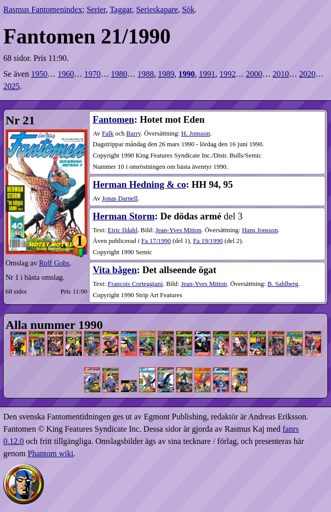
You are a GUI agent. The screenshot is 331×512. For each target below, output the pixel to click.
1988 (146, 74)
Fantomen (113, 119)
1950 (39, 74)
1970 (92, 74)
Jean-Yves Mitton (179, 230)
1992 (227, 74)
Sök (188, 9)
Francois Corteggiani (135, 283)
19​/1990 (208, 240)
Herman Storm (124, 216)
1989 (166, 74)
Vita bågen (115, 269)
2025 (11, 86)
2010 (281, 74)
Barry (133, 133)
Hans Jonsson (260, 230)
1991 (207, 74)
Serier (96, 9)
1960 (66, 74)
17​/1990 (156, 240)
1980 (119, 74)
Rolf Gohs (54, 263)
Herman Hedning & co (139, 184)
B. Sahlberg (283, 283)
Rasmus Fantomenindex (42, 9)
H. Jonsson (195, 133)
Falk (108, 133)
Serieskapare (157, 9)
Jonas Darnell (120, 198)
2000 (254, 74)
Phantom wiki (50, 453)
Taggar (120, 9)
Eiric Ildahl (123, 230)
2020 (307, 74)
